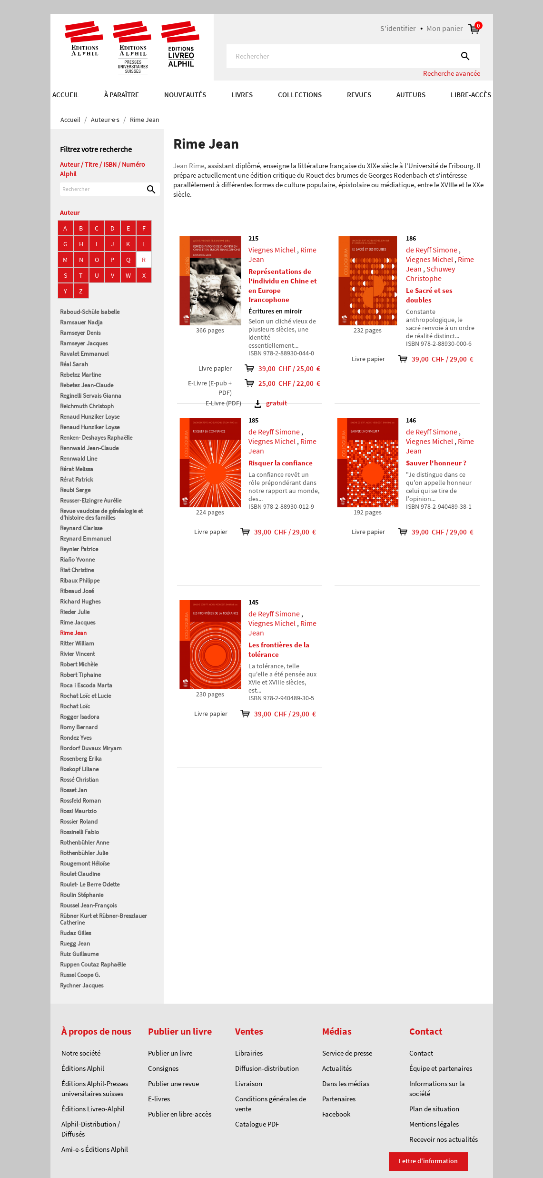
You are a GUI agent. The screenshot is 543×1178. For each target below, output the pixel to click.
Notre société (80, 1052)
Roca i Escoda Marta (86, 685)
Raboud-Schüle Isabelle (89, 312)
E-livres (159, 1098)
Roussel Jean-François (88, 905)
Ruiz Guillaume (79, 954)
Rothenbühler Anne (84, 842)
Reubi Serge (75, 490)
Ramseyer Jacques (84, 343)
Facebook (336, 1113)
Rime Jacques (77, 622)
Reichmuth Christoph (87, 406)
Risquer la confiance (280, 462)
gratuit (271, 402)
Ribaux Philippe (79, 580)
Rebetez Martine (80, 375)
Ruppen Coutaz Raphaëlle (93, 964)
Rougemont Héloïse (84, 863)
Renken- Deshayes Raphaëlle (96, 437)
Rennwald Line (78, 458)
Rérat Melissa (76, 469)
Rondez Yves (75, 738)
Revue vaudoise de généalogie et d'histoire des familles (101, 514)
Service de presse (347, 1052)
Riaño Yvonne (77, 559)
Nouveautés (185, 94)
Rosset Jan (73, 790)
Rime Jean (73, 633)
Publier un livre (170, 1052)
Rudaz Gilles (75, 933)
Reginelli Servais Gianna (90, 396)
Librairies (249, 1052)
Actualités (337, 1068)
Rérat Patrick (76, 479)
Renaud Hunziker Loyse (89, 417)
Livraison (248, 1083)
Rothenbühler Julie (84, 853)
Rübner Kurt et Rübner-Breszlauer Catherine (103, 919)
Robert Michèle (79, 664)
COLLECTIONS (300, 94)
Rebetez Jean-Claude (86, 385)
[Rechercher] (353, 56)
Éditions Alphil (82, 1068)
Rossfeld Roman (80, 800)
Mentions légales (434, 1123)
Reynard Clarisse (81, 528)
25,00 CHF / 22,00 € (280, 383)
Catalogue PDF (257, 1123)
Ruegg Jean (75, 943)
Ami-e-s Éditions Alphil (94, 1149)
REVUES (359, 94)
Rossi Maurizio (78, 811)
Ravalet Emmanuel (84, 354)
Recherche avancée (451, 73)
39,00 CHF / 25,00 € (280, 368)
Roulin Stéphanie (81, 895)
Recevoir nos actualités (443, 1139)
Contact (421, 1052)
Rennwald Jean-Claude (89, 448)
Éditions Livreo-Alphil (93, 1108)
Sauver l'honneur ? (436, 462)
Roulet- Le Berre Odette (89, 884)
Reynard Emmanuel (85, 538)
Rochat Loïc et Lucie (85, 696)
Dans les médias (345, 1083)
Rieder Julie (74, 612)
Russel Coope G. (80, 975)
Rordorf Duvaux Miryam (91, 748)
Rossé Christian (79, 779)
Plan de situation (434, 1108)
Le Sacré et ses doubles (429, 295)
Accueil (65, 94)
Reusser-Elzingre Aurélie (90, 500)
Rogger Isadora (79, 717)
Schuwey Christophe (430, 273)
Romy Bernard (79, 727)
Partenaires (338, 1098)
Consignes (163, 1068)
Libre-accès (471, 94)
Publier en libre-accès (179, 1113)
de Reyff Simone (431, 249)
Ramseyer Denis (80, 333)
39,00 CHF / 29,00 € (429, 359)
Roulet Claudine (80, 874)
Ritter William (77, 643)
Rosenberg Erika (81, 759)
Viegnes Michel (272, 249)
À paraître (121, 94)
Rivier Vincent (77, 654)
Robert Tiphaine (80, 675)
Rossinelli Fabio (79, 832)
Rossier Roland (79, 821)
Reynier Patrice (79, 549)
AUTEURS (410, 94)
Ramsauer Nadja (81, 322)
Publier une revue (173, 1083)
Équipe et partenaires (440, 1068)
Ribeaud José (77, 591)
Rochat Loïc (75, 706)
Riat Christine (77, 570)
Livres (242, 94)
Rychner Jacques (81, 985)
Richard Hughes (80, 601)
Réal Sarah (74, 364)
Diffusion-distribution (267, 1068)
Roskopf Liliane (79, 769)
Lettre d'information (428, 1161)
